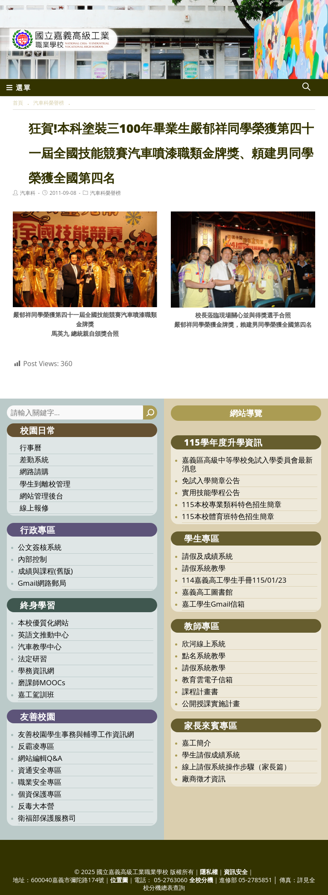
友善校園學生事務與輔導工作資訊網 (76, 734)
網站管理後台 (41, 496)
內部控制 (32, 559)
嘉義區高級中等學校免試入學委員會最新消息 (247, 464)
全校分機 (201, 880)
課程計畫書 (200, 691)
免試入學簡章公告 (211, 480)
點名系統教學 (204, 655)
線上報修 (34, 508)
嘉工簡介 (196, 743)
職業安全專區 (40, 782)
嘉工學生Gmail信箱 (213, 604)
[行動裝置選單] (18, 87)
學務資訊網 (36, 670)
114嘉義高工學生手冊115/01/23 (234, 580)
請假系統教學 (204, 568)
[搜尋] (150, 412)
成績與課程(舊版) (45, 571)
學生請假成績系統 (211, 755)
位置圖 (119, 880)
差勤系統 (34, 459)
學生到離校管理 (45, 484)
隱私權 (209, 872)
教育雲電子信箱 (207, 679)
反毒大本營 (36, 806)
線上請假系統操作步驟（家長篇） (236, 767)
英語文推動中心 (43, 635)
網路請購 (34, 471)
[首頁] (18, 102)
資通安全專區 (40, 770)
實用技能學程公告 (211, 492)
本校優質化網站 (43, 623)
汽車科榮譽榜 (105, 193)
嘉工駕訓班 (36, 694)
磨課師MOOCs (41, 682)
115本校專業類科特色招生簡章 (231, 504)
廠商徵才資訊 (204, 778)
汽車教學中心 (40, 646)
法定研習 (32, 658)
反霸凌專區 (36, 746)
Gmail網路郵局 (42, 583)
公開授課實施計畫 (211, 703)
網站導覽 (246, 413)
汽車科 (27, 193)
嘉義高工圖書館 (207, 592)
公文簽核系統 (40, 547)
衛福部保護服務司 (47, 818)
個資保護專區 (40, 794)
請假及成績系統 (207, 556)
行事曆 (30, 447)
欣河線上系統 (204, 644)
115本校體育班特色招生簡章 (228, 516)
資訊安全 (236, 872)
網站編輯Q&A (40, 758)
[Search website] (306, 87)
